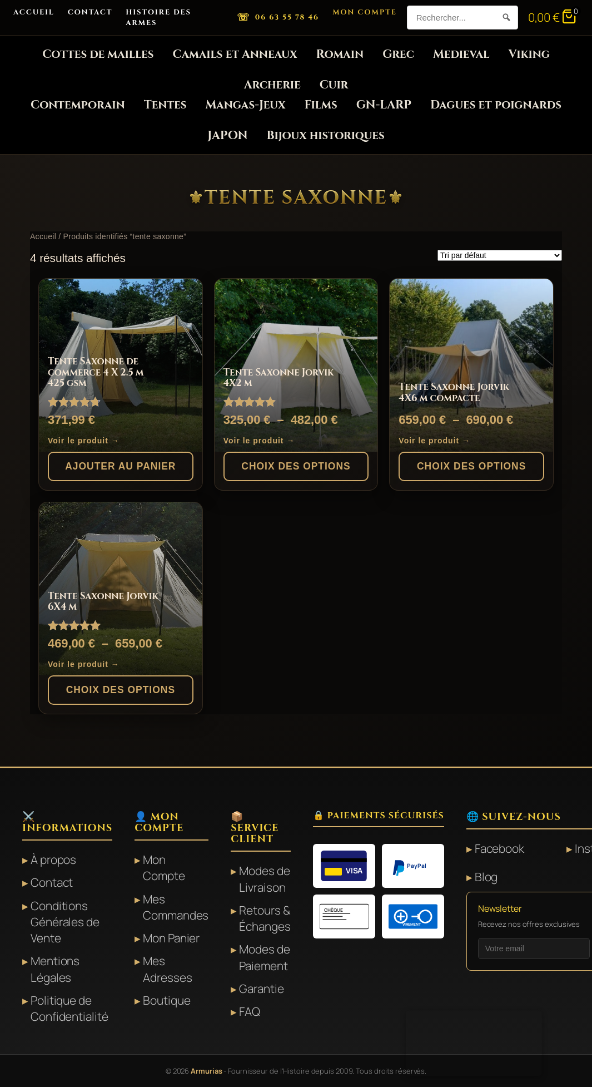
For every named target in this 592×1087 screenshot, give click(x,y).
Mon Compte (364, 12)
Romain (340, 54)
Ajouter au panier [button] (120, 466)
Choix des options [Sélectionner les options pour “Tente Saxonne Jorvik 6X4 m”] (120, 689)
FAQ (249, 1011)
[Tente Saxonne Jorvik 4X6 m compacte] (471, 365)
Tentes (165, 105)
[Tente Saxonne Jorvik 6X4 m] (120, 589)
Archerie (272, 85)
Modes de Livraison (264, 879)
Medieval (461, 54)
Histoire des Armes (158, 17)
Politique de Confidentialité (69, 1008)
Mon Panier (171, 938)
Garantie (261, 988)
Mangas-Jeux (245, 105)
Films (321, 105)
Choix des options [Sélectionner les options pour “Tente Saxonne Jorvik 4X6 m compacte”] (471, 466)
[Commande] (499, 255)
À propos (53, 859)
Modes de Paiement (264, 957)
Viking (528, 54)
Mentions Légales (55, 969)
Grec (398, 54)
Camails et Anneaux (234, 54)
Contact (90, 12)
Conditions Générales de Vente (65, 922)
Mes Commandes (175, 907)
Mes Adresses (167, 969)
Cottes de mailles (97, 54)
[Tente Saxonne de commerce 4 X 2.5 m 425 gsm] (120, 365)
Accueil (33, 12)
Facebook (499, 848)
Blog (486, 877)
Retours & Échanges (264, 918)
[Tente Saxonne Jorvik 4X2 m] (296, 365)
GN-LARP (383, 105)
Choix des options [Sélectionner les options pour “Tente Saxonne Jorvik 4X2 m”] (295, 466)
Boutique (166, 1000)
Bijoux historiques (325, 136)
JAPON (227, 136)
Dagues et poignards (495, 105)
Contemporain (78, 105)
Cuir (334, 85)
